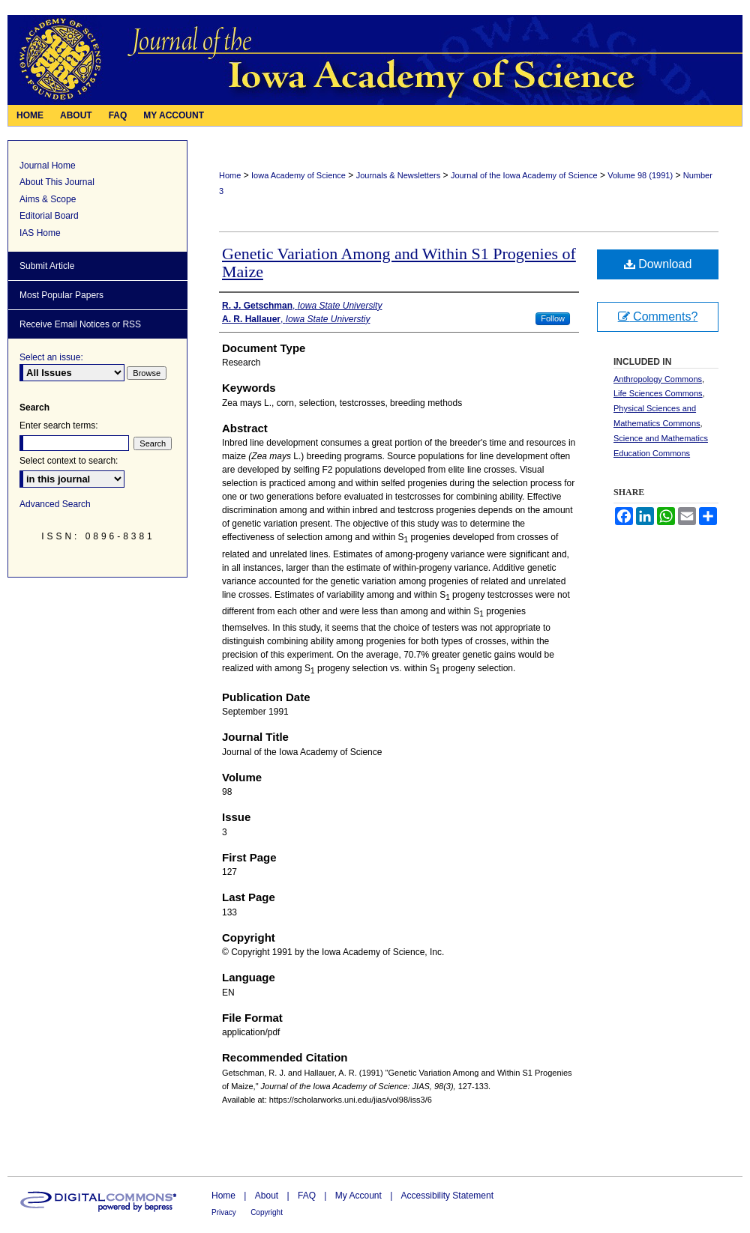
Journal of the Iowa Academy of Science (524, 175)
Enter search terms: (59, 425)
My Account (358, 1195)
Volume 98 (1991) (640, 175)
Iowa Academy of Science (298, 175)
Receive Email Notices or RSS (80, 324)
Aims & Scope (48, 199)
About (266, 1195)
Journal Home (48, 165)
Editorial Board (49, 215)
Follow (553, 318)
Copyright (266, 1212)
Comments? (658, 316)
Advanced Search (55, 504)
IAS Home (40, 233)
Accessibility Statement (447, 1195)
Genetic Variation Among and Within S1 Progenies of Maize (399, 262)
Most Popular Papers (62, 295)
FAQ (307, 1195)
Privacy (224, 1212)
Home (230, 175)
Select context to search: (69, 460)
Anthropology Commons (658, 379)
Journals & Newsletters (398, 175)
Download (658, 264)
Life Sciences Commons (658, 393)
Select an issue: (51, 357)
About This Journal (57, 182)
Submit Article (47, 266)
